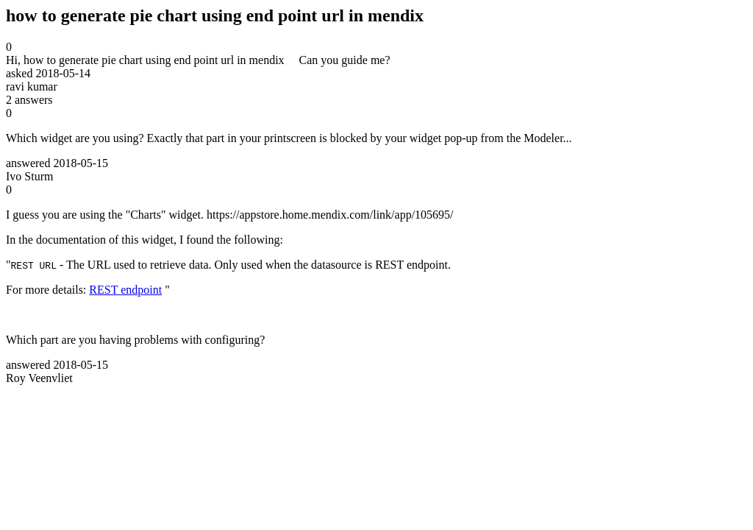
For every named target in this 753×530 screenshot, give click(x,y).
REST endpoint (125, 289)
